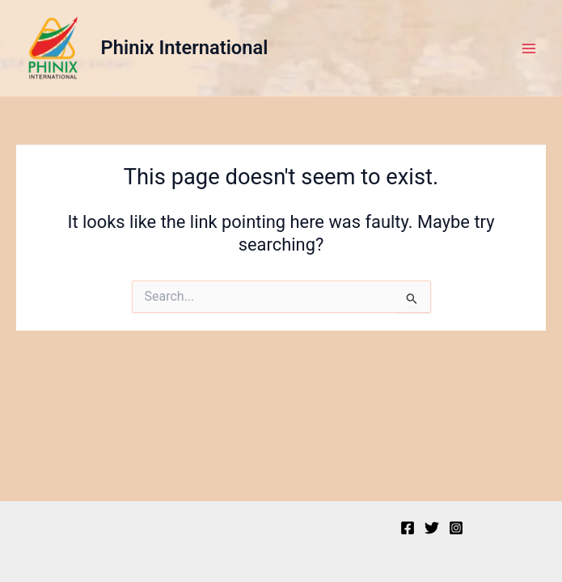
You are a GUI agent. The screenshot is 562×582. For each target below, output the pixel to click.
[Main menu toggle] (529, 48)
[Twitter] (432, 528)
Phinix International (184, 47)
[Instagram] (456, 528)
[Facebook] (407, 528)
